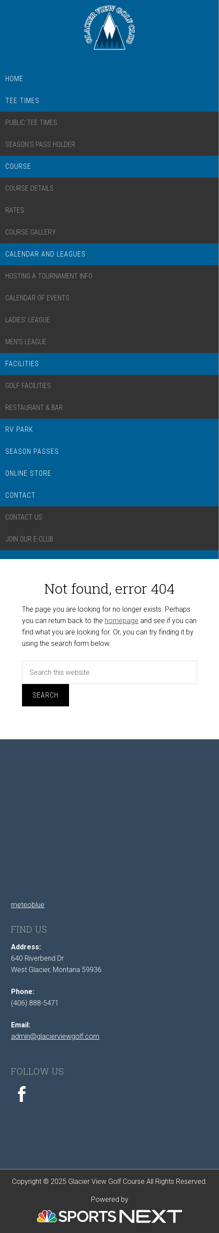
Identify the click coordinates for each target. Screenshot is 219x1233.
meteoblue (27, 905)
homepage (122, 620)
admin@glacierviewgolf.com (55, 1036)
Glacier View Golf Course (109, 32)
